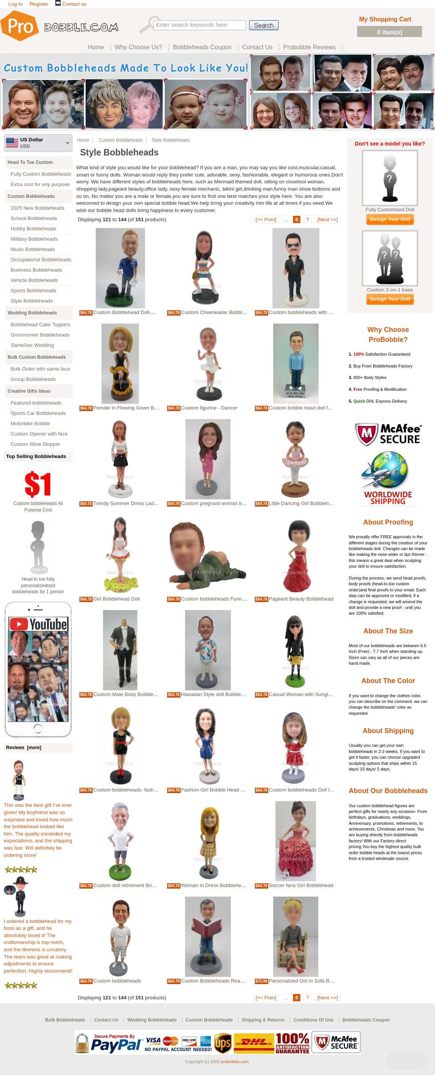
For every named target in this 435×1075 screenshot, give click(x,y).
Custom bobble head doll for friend (307, 408)
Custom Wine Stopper (35, 444)
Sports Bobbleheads (33, 290)
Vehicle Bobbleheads (34, 280)
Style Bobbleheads (32, 301)
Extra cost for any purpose (40, 184)
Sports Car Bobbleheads (38, 413)
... (286, 219)
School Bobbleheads (34, 218)
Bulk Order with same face (40, 369)
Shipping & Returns (263, 1020)
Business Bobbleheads (36, 270)
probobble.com (235, 1061)
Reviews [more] (23, 747)
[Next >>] (327, 219)
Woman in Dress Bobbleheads (215, 885)
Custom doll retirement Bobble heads (135, 885)
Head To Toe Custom (30, 162)
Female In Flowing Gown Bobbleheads (136, 408)
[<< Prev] (266, 219)
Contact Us (106, 1020)
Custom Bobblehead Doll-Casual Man (135, 312)
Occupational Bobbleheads (41, 259)
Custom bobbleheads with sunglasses (311, 312)
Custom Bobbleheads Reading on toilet (225, 981)
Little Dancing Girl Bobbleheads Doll (309, 503)
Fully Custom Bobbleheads (41, 174)
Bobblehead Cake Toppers (40, 324)
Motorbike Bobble (30, 423)
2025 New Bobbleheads (37, 208)
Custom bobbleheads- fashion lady (132, 790)
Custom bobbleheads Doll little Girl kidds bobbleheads (329, 790)
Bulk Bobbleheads (65, 1020)
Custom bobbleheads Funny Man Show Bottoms (235, 599)
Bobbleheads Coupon (366, 1020)
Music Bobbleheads (33, 249)
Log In (15, 4)
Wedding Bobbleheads (32, 313)
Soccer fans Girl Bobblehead (301, 885)
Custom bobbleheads (117, 981)
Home (83, 140)
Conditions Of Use (313, 1020)
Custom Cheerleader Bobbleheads (220, 312)
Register (38, 4)
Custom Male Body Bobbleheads (130, 694)
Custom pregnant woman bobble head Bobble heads (240, 503)
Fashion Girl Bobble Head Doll (215, 790)
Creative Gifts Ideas (29, 391)
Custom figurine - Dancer (209, 408)
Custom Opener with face (39, 434)
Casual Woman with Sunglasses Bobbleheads (320, 694)
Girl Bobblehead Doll (116, 599)
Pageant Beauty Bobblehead (301, 599)
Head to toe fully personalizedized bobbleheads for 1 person (38, 585)
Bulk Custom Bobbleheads (37, 357)
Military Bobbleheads (34, 239)
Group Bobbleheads (33, 379)
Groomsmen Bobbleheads (40, 335)
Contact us (70, 4)
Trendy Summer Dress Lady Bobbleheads (140, 503)
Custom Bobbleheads (31, 196)
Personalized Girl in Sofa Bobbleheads (312, 981)
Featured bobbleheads (36, 403)
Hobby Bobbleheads (33, 229)
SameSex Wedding (32, 345)
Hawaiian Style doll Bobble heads (218, 694)
